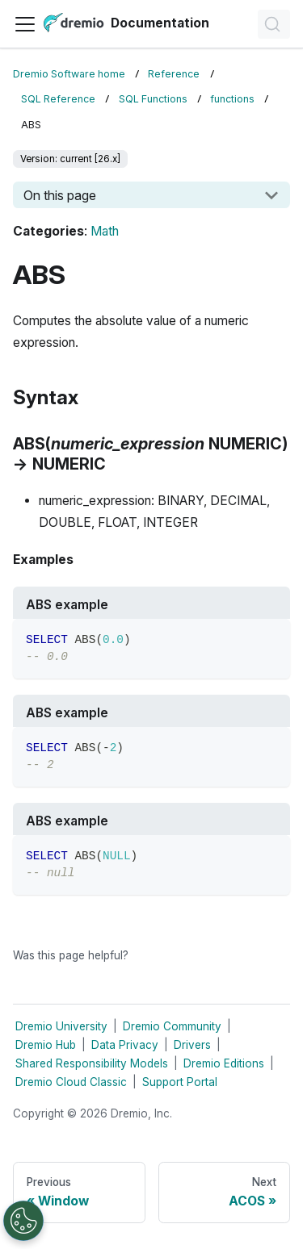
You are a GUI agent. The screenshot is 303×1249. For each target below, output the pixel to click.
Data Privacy (124, 1044)
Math (104, 231)
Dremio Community (172, 1026)
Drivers (192, 1044)
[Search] (274, 24)
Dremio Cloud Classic (71, 1082)
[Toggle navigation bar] (25, 24)
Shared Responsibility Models (91, 1063)
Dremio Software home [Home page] (69, 74)
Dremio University (61, 1026)
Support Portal (179, 1082)
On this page (59, 195)
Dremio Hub (45, 1044)
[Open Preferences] (23, 1221)
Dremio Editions (223, 1063)
